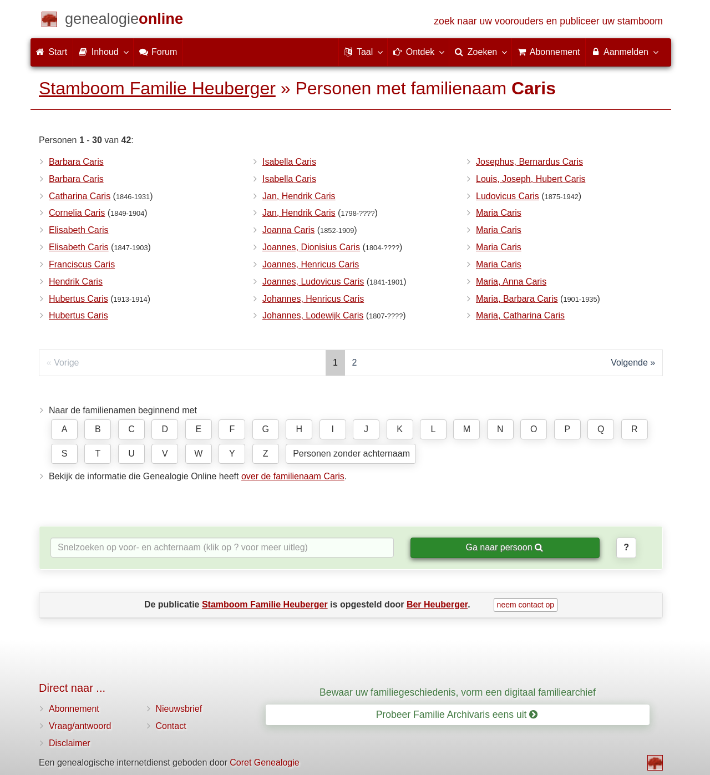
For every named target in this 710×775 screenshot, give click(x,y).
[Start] (124, 21)
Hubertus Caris (78, 298)
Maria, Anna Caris (511, 281)
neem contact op (526, 604)
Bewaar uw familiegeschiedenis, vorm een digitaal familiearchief (458, 692)
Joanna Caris (288, 230)
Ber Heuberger (437, 604)
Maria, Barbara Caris (517, 298)
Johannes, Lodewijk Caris (312, 315)
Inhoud (103, 51)
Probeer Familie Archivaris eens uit (457, 714)
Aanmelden (624, 51)
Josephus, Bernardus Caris (529, 161)
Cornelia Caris (77, 212)
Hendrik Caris (76, 281)
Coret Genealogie (264, 762)
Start (51, 52)
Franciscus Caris (82, 264)
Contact (171, 726)
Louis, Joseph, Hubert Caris (530, 179)
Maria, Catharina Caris (520, 315)
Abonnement (74, 708)
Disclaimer (69, 743)
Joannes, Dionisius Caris (311, 247)
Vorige (66, 362)
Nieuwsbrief (179, 708)
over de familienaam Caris (292, 476)
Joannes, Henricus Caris (310, 264)
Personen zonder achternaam (351, 453)
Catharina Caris (79, 196)
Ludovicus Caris (507, 196)
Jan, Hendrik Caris (299, 196)
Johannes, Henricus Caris (313, 298)
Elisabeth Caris (79, 230)
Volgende (629, 362)
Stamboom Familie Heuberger (157, 88)
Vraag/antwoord (80, 726)
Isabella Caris (289, 161)
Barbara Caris (76, 161)
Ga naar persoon (504, 547)
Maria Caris (498, 212)
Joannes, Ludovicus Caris (313, 281)
